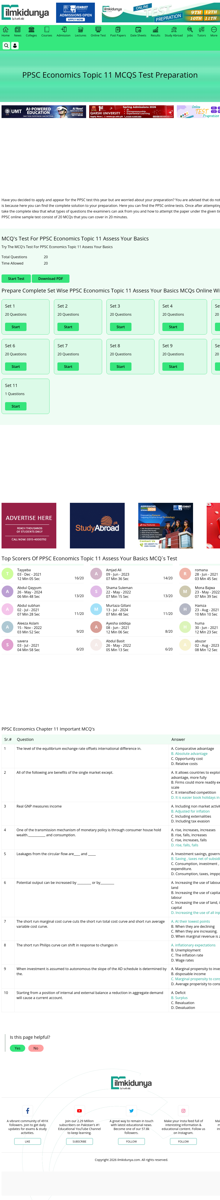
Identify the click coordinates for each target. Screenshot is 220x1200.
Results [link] (155, 32)
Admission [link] (64, 32)
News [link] (17, 32)
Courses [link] (46, 32)
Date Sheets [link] (138, 32)
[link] (76, 13)
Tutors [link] (201, 32)
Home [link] (6, 32)
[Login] (15, 45)
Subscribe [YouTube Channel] (79, 1141)
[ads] (29, 526)
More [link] (213, 32)
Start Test (16, 278)
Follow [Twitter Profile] (131, 1141)
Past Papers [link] (118, 32)
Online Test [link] (98, 32)
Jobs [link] (190, 32)
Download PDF (50, 278)
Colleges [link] (31, 32)
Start (16, 326)
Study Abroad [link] (174, 32)
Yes (17, 1048)
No (36, 1048)
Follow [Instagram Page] (183, 1141)
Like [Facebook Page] (27, 1141)
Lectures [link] (80, 32)
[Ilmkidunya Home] (26, 13)
